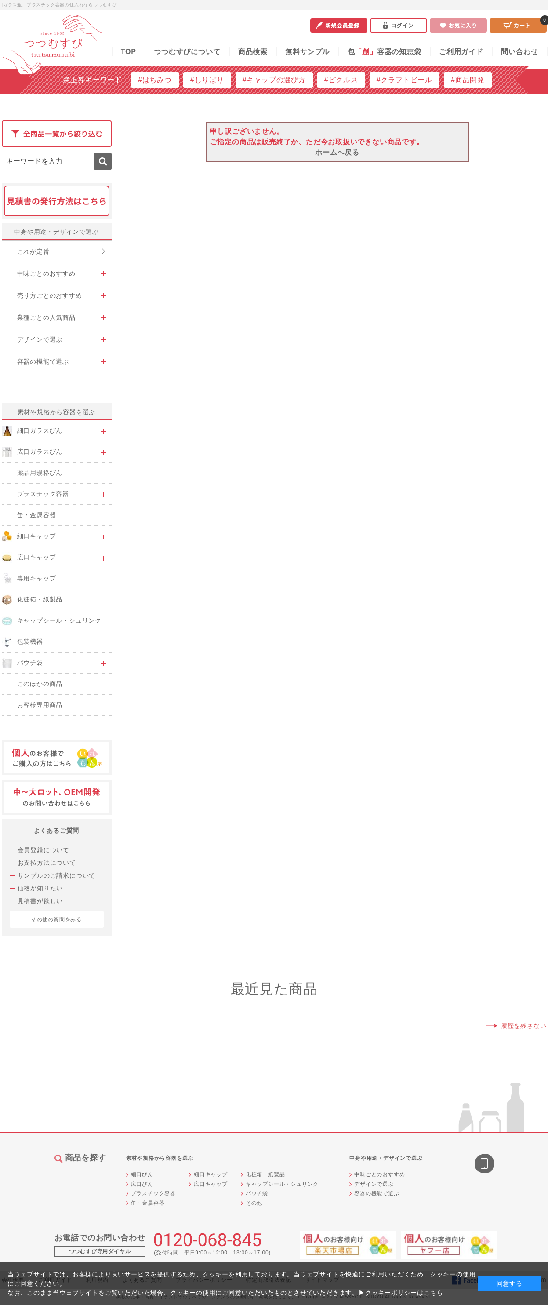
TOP (128, 51)
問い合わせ (519, 51)
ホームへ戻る (337, 152)
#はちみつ (155, 80)
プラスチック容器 (153, 1193)
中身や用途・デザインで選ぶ (56, 231)
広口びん (142, 1184)
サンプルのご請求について (57, 875)
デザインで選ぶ (374, 1184)
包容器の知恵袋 (384, 51)
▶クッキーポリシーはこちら (401, 1292)
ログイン (398, 25)
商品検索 (253, 51)
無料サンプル (307, 51)
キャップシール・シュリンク (282, 1184)
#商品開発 (468, 80)
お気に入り (458, 25)
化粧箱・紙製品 (265, 1174)
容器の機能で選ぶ (376, 1193)
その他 (254, 1203)
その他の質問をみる (56, 919)
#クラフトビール (404, 80)
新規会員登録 (338, 25)
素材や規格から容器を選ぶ (57, 412)
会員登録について (43, 849)
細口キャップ (211, 1174)
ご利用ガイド (461, 51)
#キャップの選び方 (274, 80)
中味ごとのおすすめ (379, 1174)
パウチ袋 (257, 1193)
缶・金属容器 (148, 1203)
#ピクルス (341, 80)
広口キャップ (211, 1184)
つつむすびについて (187, 51)
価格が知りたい (40, 888)
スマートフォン (485, 1164)
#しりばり (207, 80)
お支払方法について (47, 862)
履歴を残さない (524, 1025)
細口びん (142, 1174)
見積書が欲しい (40, 900)
